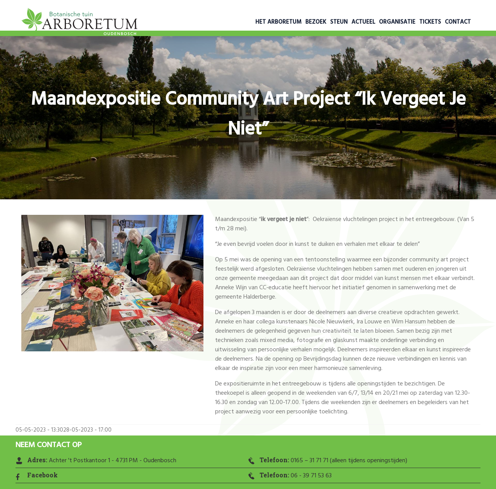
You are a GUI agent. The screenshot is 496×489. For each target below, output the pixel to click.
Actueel (363, 22)
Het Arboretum (278, 22)
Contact (458, 22)
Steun (339, 22)
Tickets (430, 22)
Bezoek (315, 22)
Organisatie (397, 22)
